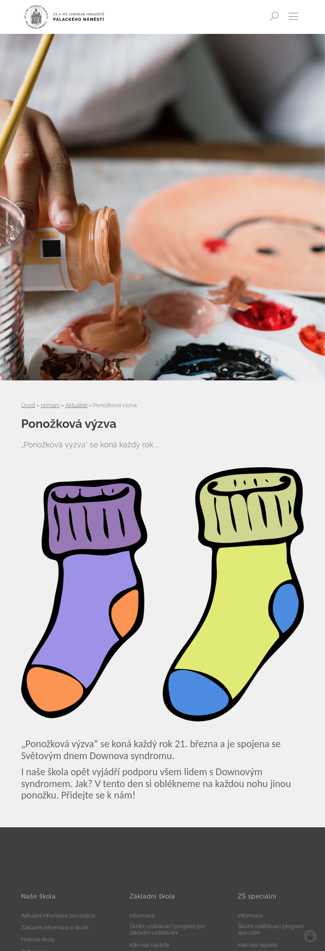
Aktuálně (76, 405)
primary (50, 405)
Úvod (28, 405)
